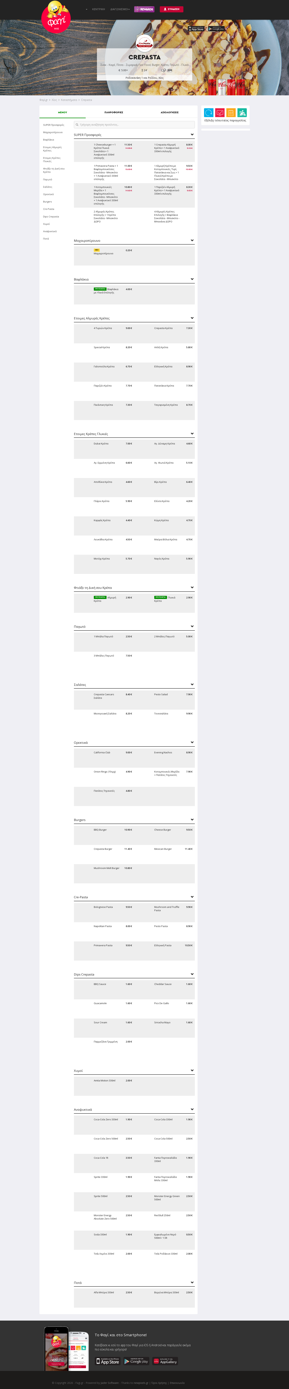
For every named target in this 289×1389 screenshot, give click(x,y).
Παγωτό (47, 179)
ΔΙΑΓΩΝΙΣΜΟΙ (120, 9)
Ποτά (46, 238)
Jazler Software (110, 1383)
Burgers (47, 201)
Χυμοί (46, 224)
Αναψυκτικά (50, 231)
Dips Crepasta (51, 216)
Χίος (54, 100)
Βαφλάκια (48, 139)
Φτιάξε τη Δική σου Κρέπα (54, 170)
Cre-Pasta (48, 209)
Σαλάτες (47, 186)
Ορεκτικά (48, 194)
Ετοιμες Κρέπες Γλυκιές (51, 159)
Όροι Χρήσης (159, 1383)
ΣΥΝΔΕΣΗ (171, 9)
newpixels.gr (141, 1383)
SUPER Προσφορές (53, 125)
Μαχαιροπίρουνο (53, 132)
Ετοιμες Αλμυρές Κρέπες (52, 149)
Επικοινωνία (177, 1383)
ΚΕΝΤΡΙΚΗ (98, 9)
